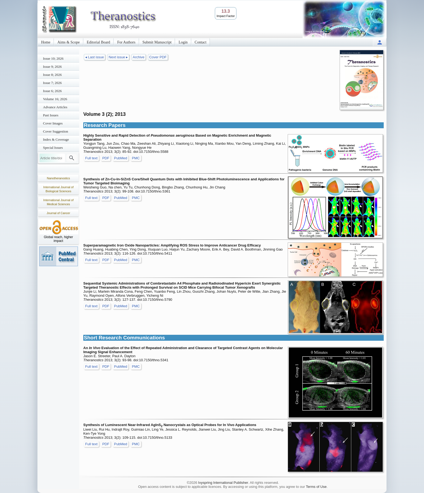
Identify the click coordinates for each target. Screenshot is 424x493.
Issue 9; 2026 (52, 67)
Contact (201, 42)
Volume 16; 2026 (55, 99)
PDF (105, 158)
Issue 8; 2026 (52, 75)
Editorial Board (98, 42)
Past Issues (50, 115)
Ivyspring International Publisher (223, 483)
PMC (136, 158)
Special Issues (53, 148)
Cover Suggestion (55, 131)
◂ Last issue (94, 57)
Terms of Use (316, 487)
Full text (91, 158)
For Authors (126, 42)
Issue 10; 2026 (53, 58)
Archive (138, 57)
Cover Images (53, 123)
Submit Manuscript (157, 42)
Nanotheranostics (58, 178)
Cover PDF (158, 57)
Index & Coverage (56, 139)
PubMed (120, 158)
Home (45, 42)
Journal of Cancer (58, 213)
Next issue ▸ (118, 57)
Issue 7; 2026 (52, 83)
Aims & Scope (68, 42)
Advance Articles (55, 107)
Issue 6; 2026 (52, 91)
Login (182, 42)
